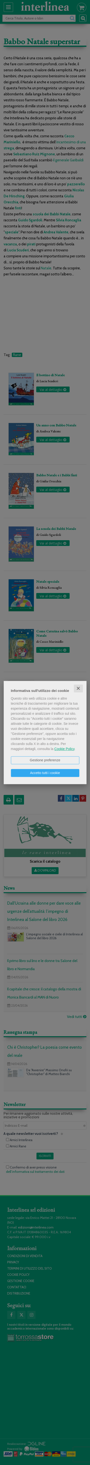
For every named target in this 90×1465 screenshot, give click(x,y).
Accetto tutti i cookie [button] (45, 773)
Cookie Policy (64, 749)
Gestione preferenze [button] (45, 760)
